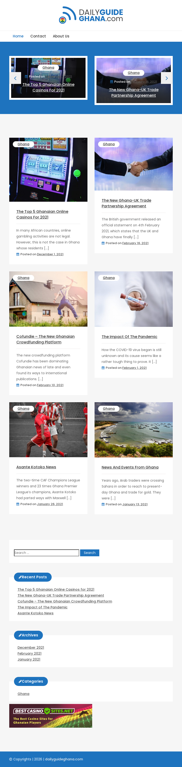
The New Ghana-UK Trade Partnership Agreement (134, 92)
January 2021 (29, 659)
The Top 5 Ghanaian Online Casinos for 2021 (48, 87)
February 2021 (29, 653)
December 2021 (31, 647)
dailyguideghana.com (64, 759)
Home (18, 36)
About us (61, 36)
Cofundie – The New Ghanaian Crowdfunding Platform (45, 339)
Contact (38, 36)
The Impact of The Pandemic (129, 336)
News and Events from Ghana (130, 467)
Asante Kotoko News (36, 467)
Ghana (48, 67)
